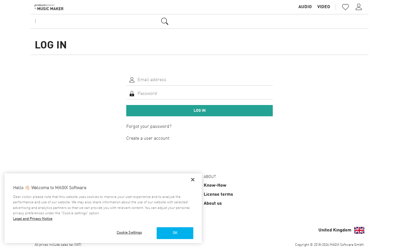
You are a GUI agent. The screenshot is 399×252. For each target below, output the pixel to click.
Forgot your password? (149, 126)
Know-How (215, 185)
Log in (200, 111)
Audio (305, 7)
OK (175, 233)
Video (323, 7)
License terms (218, 194)
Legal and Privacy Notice (32, 219)
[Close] (193, 179)
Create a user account (147, 138)
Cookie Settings (129, 233)
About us (213, 203)
